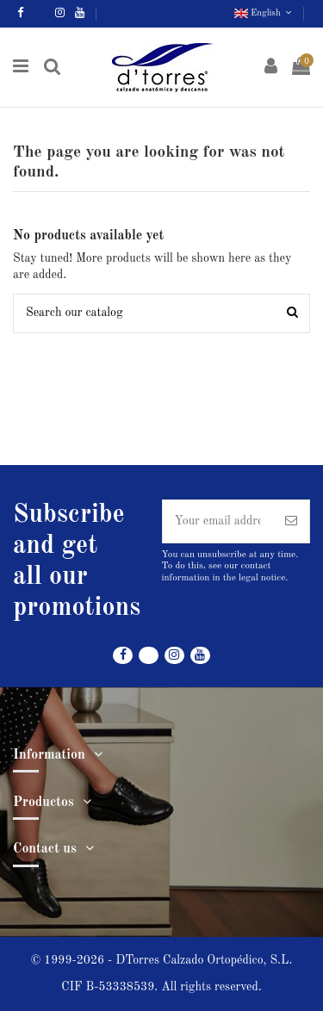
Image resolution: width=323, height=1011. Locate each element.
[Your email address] (218, 521)
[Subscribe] (291, 521)
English (264, 13)
